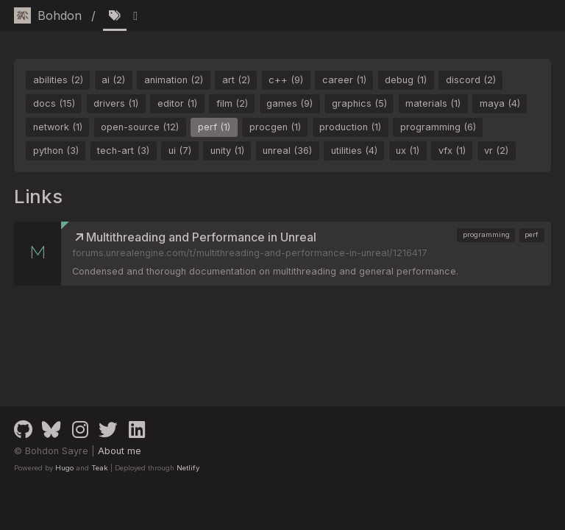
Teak (99, 468)
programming (486, 234)
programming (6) (438, 126)
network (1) (57, 126)
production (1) (350, 126)
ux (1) (407, 150)
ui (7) (179, 150)
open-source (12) (140, 126)
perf (532, 234)
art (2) (236, 79)
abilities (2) (58, 79)
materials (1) (433, 103)
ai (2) (113, 79)
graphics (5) (359, 103)
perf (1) (214, 126)
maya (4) (500, 103)
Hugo (64, 468)
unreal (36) (287, 150)
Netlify (188, 468)
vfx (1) (452, 150)
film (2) (232, 103)
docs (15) (54, 103)
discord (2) (471, 79)
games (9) (289, 103)
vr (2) (496, 150)
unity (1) (227, 150)
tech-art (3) (123, 150)
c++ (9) (286, 79)
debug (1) (406, 79)
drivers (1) (115, 103)
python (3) (56, 150)
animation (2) (173, 79)
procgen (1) (275, 126)
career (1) (344, 79)
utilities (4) (354, 150)
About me (119, 450)
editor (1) (177, 103)
